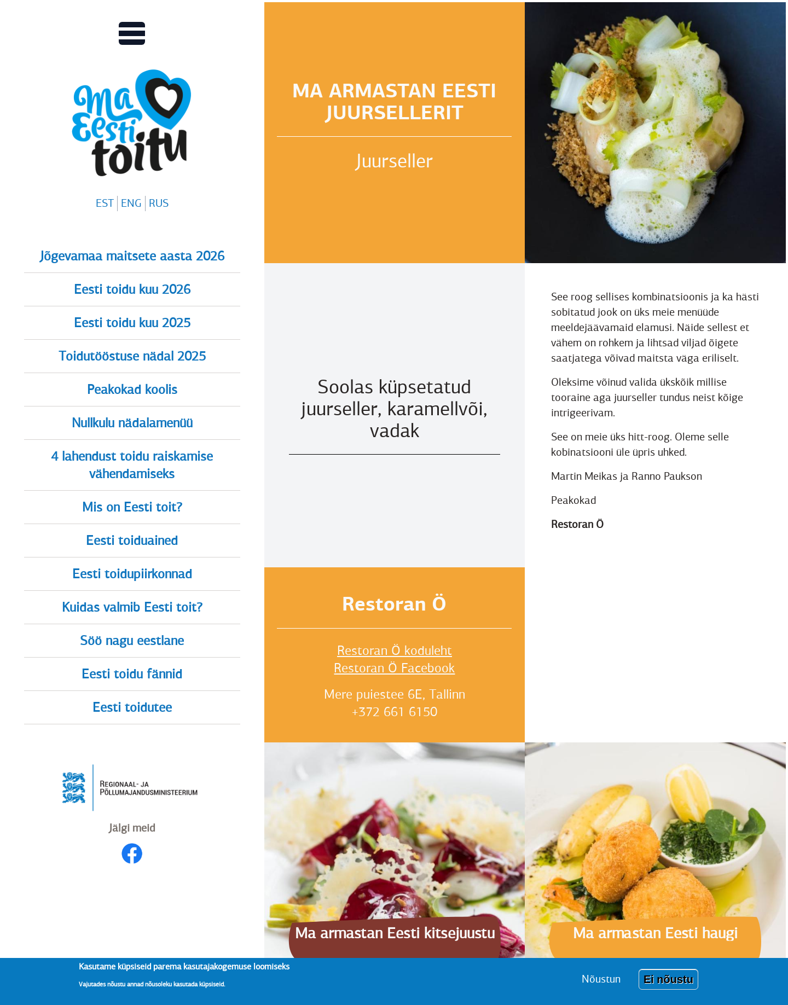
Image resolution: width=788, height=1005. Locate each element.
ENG (131, 203)
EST (105, 203)
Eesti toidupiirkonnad (132, 574)
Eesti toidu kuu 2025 (132, 323)
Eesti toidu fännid (132, 674)
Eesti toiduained (132, 540)
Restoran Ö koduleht (394, 650)
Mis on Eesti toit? (132, 507)
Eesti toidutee (132, 707)
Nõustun (601, 979)
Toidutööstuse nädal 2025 (132, 356)
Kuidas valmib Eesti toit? (132, 607)
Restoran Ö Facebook (394, 668)
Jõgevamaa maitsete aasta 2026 (132, 256)
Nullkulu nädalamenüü (132, 423)
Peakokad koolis (132, 389)
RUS (159, 203)
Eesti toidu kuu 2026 (132, 289)
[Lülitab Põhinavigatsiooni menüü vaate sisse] (132, 33)
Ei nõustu (668, 979)
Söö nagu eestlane (132, 640)
